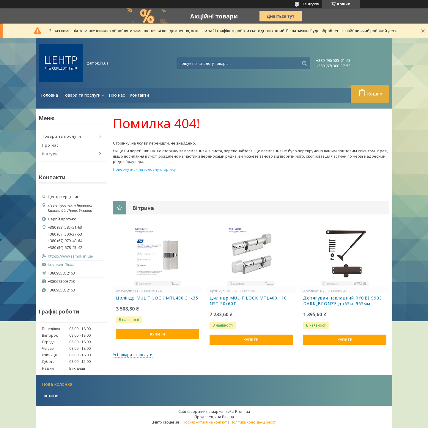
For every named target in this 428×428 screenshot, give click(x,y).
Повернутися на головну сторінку (144, 169)
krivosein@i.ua (61, 264)
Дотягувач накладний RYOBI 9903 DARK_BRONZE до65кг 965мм (342, 300)
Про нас (117, 95)
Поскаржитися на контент (205, 422)
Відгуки (50, 153)
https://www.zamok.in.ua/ (70, 256)
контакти (50, 395)
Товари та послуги (81, 95)
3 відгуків (310, 4)
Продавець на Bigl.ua (214, 416)
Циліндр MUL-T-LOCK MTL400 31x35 (157, 298)
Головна (49, 95)
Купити (157, 334)
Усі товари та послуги (132, 354)
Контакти (139, 95)
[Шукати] (304, 63)
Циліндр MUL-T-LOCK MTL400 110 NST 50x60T (248, 300)
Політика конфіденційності (253, 422)
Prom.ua (242, 411)
